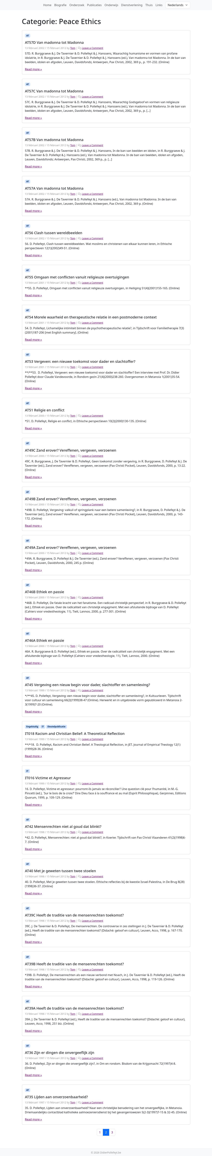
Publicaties (94, 5)
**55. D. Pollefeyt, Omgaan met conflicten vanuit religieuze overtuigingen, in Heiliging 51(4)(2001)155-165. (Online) (102, 288)
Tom (72, 48)
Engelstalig (32, 726)
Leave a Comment (92, 48)
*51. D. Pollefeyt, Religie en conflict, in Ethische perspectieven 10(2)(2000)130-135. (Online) (85, 421)
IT (43, 726)
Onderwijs (111, 5)
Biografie (60, 5)
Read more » (33, 69)
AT (27, 35)
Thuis (148, 5)
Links (159, 5)
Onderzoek (76, 5)
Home (47, 5)
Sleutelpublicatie (56, 726)
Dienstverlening (132, 5)
